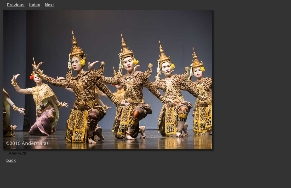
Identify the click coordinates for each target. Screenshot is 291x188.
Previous (16, 5)
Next (49, 5)
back (11, 160)
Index (34, 5)
